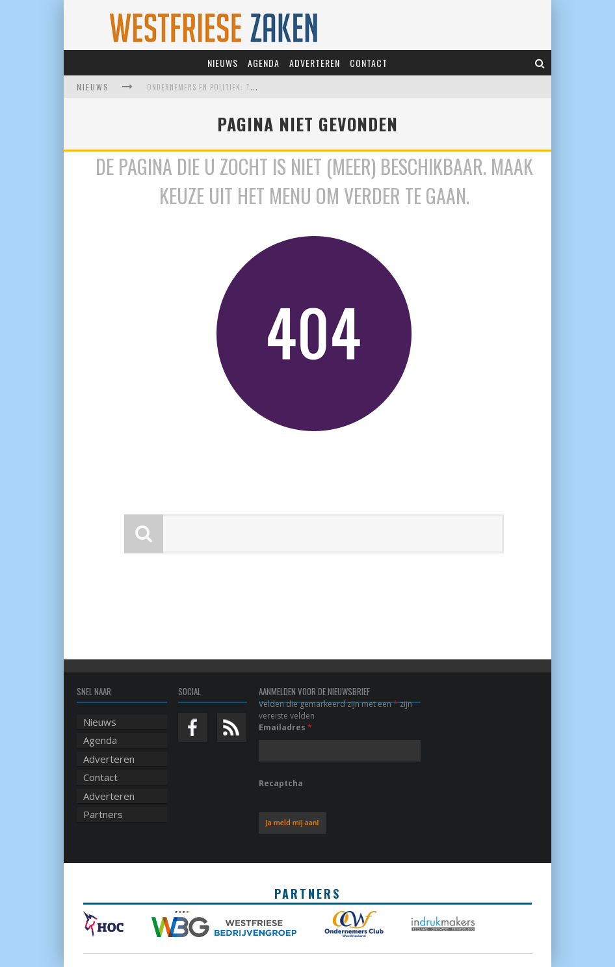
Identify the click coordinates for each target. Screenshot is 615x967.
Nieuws (222, 63)
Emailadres (285, 727)
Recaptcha (281, 783)
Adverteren (314, 63)
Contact (368, 63)
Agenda (264, 63)
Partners (103, 814)
